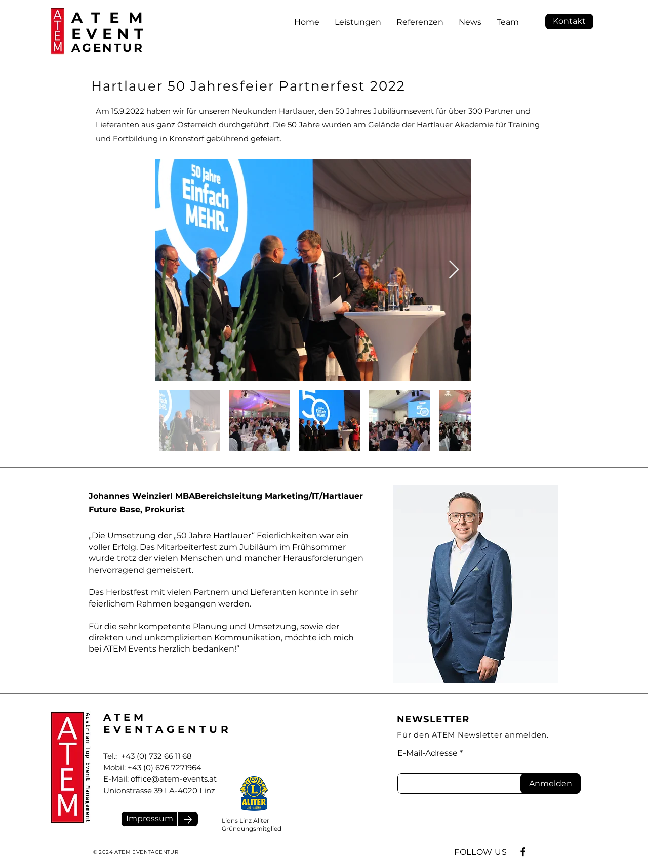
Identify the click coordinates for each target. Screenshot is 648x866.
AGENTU (102, 47)
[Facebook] (523, 852)
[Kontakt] (569, 21)
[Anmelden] (550, 783)
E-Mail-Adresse (427, 753)
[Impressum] (149, 819)
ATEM (111, 17)
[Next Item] (454, 270)
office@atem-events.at (174, 779)
